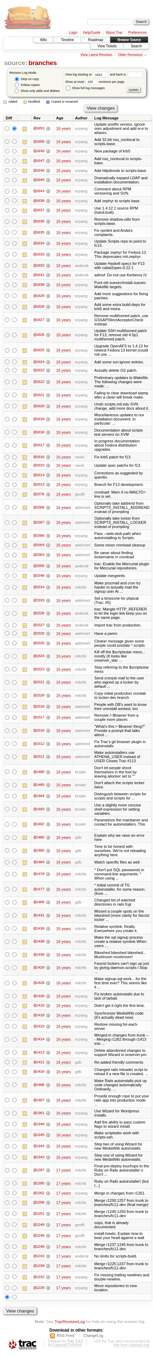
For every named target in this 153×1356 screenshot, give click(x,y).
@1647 (39, 161)
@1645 (39, 180)
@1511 (39, 757)
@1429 (39, 969)
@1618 (39, 432)
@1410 (39, 1073)
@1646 (39, 170)
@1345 (39, 1136)
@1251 (39, 1215)
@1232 (39, 1278)
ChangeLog (93, 1337)
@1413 (39, 1053)
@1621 (39, 395)
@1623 (39, 370)
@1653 (39, 128)
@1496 (39, 773)
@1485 (39, 851)
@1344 (39, 1147)
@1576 (39, 495)
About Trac (114, 32)
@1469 (39, 903)
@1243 (39, 1258)
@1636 (39, 221)
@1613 (39, 485)
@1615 (39, 466)
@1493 (39, 810)
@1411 (39, 1063)
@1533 (39, 601)
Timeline (67, 40)
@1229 (39, 1289)
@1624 (39, 362)
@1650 (39, 141)
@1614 (39, 475)
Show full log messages (85, 88)
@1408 (39, 1086)
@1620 (39, 406)
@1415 (39, 1027)
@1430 (39, 956)
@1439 (39, 929)
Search (136, 46)
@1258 (39, 1204)
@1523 (39, 670)
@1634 (39, 243)
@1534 (39, 588)
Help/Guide (91, 32)
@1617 (39, 446)
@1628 (39, 307)
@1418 (39, 1016)
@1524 (39, 657)
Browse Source (129, 40)
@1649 (39, 151)
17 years (63, 1171)
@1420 (39, 997)
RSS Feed (66, 1337)
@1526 (39, 634)
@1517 (39, 718)
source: (15, 62)
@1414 (39, 1040)
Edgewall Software (67, 1346)
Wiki (43, 40)
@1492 (39, 825)
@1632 (39, 265)
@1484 (39, 863)
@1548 (39, 576)
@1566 (39, 536)
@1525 (39, 644)
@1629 (39, 296)
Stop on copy (27, 79)
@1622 (39, 382)
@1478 (39, 875)
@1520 (39, 696)
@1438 (39, 942)
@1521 (39, 683)
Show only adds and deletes (37, 91)
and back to (126, 74)
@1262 (39, 1194)
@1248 (39, 1237)
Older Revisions (130, 55)
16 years (63, 128)
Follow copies (27, 85)
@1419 (39, 1007)
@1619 (39, 420)
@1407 (39, 1101)
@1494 (39, 797)
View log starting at (87, 74)
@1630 (39, 285)
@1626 (39, 335)
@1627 (39, 320)
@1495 (39, 786)
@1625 (39, 350)
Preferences (137, 32)
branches (42, 62)
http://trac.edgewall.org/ (131, 1346)
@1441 (39, 916)
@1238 (39, 1267)
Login (73, 32)
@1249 (39, 1226)
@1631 (39, 275)
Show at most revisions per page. (95, 82)
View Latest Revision (96, 55)
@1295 (39, 1185)
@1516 (39, 731)
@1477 (39, 890)
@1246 (39, 1248)
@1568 (39, 508)
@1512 (39, 745)
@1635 (39, 232)
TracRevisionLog (69, 1322)
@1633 (39, 255)
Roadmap (95, 40)
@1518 (39, 707)
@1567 (39, 523)
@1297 (39, 1171)
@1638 (39, 201)
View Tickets (107, 46)
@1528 (39, 614)
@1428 (39, 984)
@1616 (39, 457)
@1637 (39, 210)
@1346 (39, 1125)
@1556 (39, 566)
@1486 (39, 838)
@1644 (39, 191)
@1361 (39, 1114)
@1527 (39, 626)
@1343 (39, 1158)
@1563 (39, 556)
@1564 (39, 546)
